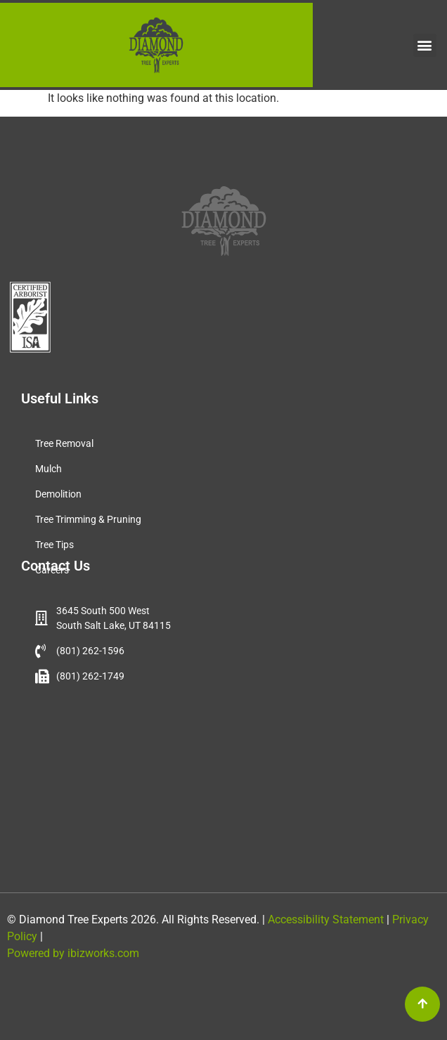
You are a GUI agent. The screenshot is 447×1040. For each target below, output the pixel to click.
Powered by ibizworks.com (73, 953)
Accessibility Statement (324, 919)
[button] (424, 45)
